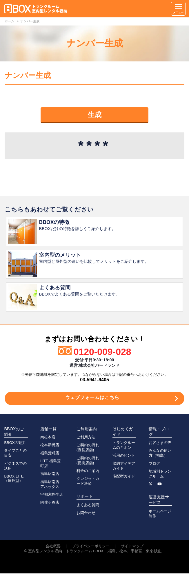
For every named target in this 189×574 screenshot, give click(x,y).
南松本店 (47, 437)
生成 (94, 115)
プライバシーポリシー (91, 546)
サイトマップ (132, 546)
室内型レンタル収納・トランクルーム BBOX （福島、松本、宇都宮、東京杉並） (96, 551)
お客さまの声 (160, 443)
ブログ (154, 464)
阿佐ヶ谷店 (49, 503)
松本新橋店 (49, 445)
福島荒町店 (49, 453)
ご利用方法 (86, 437)
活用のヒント (123, 456)
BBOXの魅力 (15, 443)
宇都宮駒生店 (51, 495)
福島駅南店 (49, 474)
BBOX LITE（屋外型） (13, 479)
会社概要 (53, 546)
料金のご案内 (88, 471)
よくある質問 (88, 505)
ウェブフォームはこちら (92, 398)
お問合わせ (86, 513)
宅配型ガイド (123, 477)
